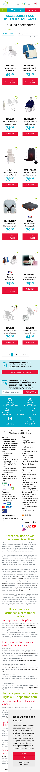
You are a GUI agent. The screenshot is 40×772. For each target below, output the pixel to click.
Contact (4, 457)
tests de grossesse (20, 589)
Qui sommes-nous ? (8, 453)
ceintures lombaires (28, 625)
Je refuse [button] (24, 758)
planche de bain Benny (9, 667)
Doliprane (20, 576)
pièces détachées (13, 680)
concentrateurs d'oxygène (31, 687)
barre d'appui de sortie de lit (26, 653)
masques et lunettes (21, 689)
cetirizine (20, 583)
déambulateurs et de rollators (27, 660)
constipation (5, 583)
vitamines (21, 590)
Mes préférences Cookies (30, 461)
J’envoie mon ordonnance (20, 372)
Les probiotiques (6, 756)
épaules (4, 629)
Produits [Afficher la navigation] (18, 10)
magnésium (30, 589)
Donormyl (34, 585)
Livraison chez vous (28, 510)
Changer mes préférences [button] (24, 763)
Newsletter (5, 455)
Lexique (24, 446)
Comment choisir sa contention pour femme (14, 638)
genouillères (18, 625)
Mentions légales (27, 455)
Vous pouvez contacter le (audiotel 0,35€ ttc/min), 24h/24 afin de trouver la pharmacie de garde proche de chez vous (30, 486)
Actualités (25, 440)
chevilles (16, 629)
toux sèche (32, 580)
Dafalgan (20, 578)
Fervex (5, 585)
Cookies (24, 459)
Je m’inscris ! (31, 392)
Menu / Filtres (8, 34)
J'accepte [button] (24, 753)
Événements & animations (30, 444)
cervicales (33, 627)
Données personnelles (29, 457)
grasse (3, 582)
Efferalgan (12, 578)
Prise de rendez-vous (28, 442)
